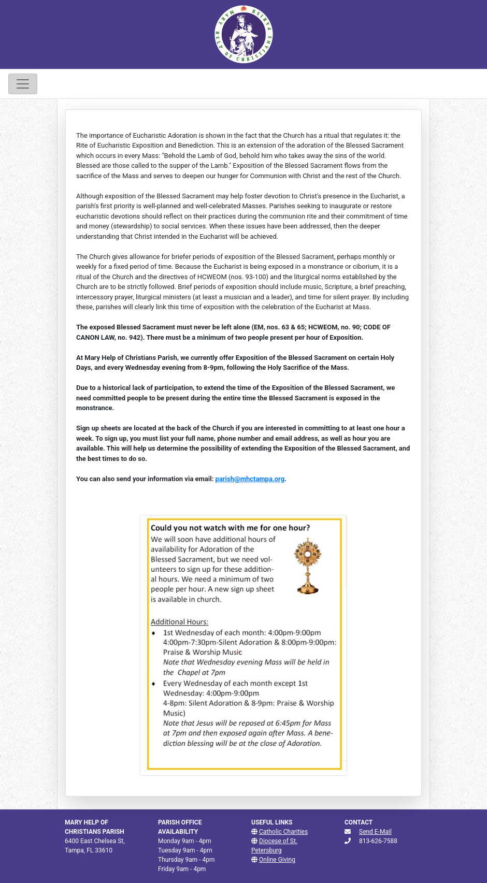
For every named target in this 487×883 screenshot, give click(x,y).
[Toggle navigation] (22, 84)
